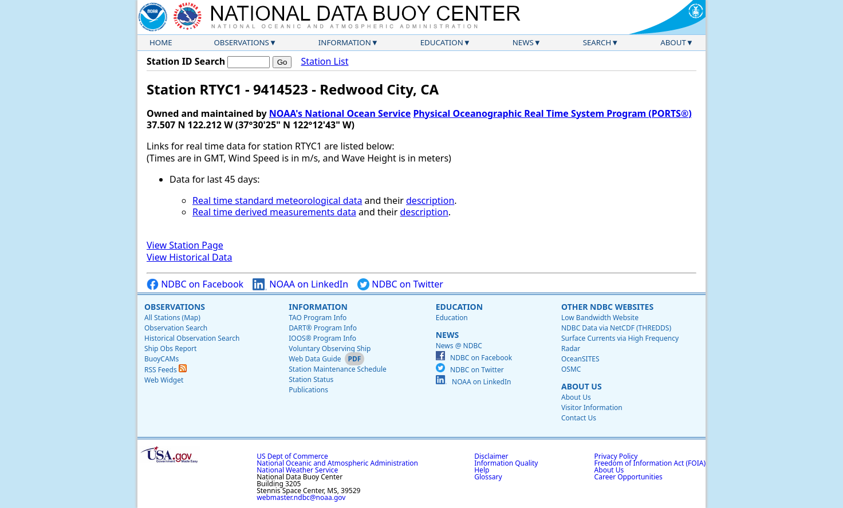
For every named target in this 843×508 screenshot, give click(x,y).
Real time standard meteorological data (277, 200)
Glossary (488, 477)
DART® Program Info (323, 328)
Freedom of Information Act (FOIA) (650, 463)
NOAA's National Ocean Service (340, 113)
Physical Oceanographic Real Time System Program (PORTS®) (552, 113)
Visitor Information (592, 407)
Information (344, 42)
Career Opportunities (628, 477)
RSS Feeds (165, 370)
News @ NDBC (459, 346)
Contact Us (578, 418)
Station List (324, 62)
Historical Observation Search (191, 338)
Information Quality (506, 463)
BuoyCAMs (161, 359)
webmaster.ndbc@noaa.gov (301, 497)
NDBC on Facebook (195, 284)
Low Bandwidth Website (600, 317)
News (523, 42)
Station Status (311, 379)
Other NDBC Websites (607, 306)
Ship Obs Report (170, 348)
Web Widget (163, 380)
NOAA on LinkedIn (300, 284)
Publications (308, 390)
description (430, 200)
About (673, 42)
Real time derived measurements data (274, 212)
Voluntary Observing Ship (330, 348)
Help (481, 470)
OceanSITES (580, 359)
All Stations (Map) (172, 317)
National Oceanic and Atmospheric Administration (337, 463)
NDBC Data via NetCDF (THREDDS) (616, 328)
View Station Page (185, 245)
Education (441, 42)
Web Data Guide (315, 359)
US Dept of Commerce (292, 456)
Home (160, 42)
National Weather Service (297, 470)
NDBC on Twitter (400, 284)
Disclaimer (491, 456)
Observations (241, 42)
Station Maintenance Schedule (338, 369)
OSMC (571, 369)
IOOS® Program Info (322, 338)
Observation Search (175, 328)
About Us (581, 386)
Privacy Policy (616, 456)
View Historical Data (189, 257)
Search (597, 42)
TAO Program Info (317, 317)
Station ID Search (186, 61)
